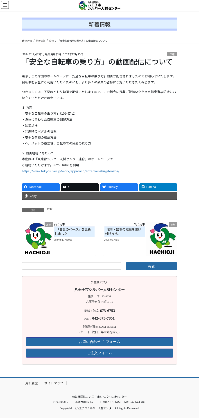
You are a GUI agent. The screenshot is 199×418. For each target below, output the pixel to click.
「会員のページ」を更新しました (73, 231)
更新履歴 (31, 383)
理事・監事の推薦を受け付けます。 (123, 231)
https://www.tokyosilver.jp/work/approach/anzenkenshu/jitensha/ (70, 171)
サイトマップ (53, 383)
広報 (172, 54)
